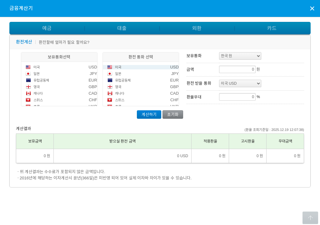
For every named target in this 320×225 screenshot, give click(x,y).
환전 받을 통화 (199, 83)
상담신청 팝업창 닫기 (312, 8)
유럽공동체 (41, 80)
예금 (47, 28)
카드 (272, 28)
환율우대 (194, 97)
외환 (197, 28)
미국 (36, 67)
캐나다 (38, 93)
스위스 (38, 100)
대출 (122, 28)
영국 (36, 87)
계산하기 (149, 114)
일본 (36, 74)
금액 (190, 69)
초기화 (172, 114)
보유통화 (194, 55)
